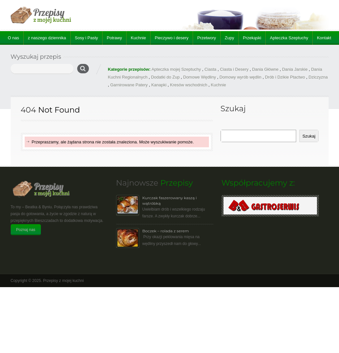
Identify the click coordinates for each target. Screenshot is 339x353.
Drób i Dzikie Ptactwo (285, 77)
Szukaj (308, 136)
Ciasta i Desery (234, 69)
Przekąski (252, 37)
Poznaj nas (25, 229)
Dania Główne (265, 69)
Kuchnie (138, 37)
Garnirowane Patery (129, 84)
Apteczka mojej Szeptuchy (176, 69)
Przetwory (206, 37)
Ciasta (210, 69)
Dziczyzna (318, 77)
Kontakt (324, 37)
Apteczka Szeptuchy (289, 37)
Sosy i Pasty (86, 37)
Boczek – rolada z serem (165, 230)
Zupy (229, 37)
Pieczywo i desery (171, 37)
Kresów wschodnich (188, 84)
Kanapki (158, 84)
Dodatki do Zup (165, 77)
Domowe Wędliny (199, 77)
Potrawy (114, 37)
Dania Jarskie (295, 69)
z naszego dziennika (47, 37)
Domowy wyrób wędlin (240, 77)
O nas (13, 37)
